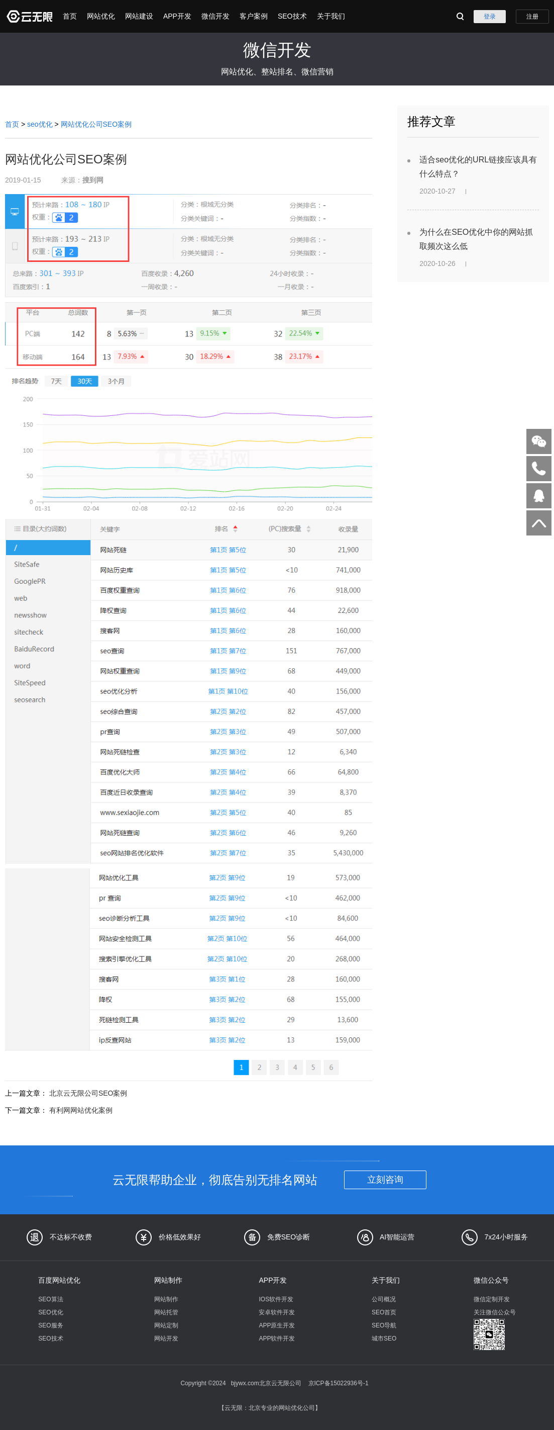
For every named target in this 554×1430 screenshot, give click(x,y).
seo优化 (40, 124)
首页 (70, 16)
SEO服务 (50, 1325)
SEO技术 (292, 16)
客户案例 (254, 16)
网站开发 (166, 1338)
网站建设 (139, 16)
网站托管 (166, 1312)
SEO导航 (384, 1325)
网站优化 (101, 16)
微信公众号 (491, 1280)
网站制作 (168, 1280)
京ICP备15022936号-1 (338, 1383)
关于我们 (331, 16)
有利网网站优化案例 (81, 1110)
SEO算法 (50, 1299)
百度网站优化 (59, 1280)
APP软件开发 (277, 1338)
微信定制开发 (492, 1299)
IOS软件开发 (276, 1299)
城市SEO (384, 1338)
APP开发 (177, 16)
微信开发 (215, 16)
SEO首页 (384, 1312)
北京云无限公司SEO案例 (88, 1093)
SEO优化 (50, 1312)
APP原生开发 (277, 1325)
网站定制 (166, 1325)
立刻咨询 (385, 1180)
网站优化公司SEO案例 (96, 124)
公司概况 (384, 1299)
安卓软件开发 (277, 1312)
